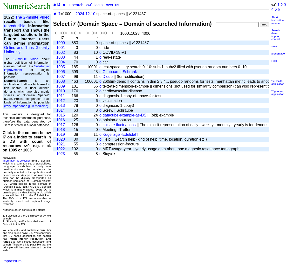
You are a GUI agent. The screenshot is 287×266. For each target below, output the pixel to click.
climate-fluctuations (119, 125)
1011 (60, 96)
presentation (278, 53)
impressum (12, 261)
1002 (60, 52)
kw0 (89, 5)
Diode (107, 77)
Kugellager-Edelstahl (120, 134)
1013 (60, 105)
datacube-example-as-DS (124, 115)
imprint (275, 36)
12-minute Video (25, 59)
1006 (60, 72)
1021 (60, 144)
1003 (60, 57)
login (99, 5)
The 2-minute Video (32, 17)
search (77, 5)
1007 (60, 77)
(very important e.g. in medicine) (26, 106)
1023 (60, 154)
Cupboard (110, 72)
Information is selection (17, 160)
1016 (60, 120)
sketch (275, 46)
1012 (60, 101)
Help (274, 60)
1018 (60, 130)
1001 (60, 48)
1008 (60, 81)
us (117, 5)
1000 (60, 43)
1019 (60, 134)
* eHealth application (277, 82)
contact (275, 39)
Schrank (130, 72)
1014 (60, 110)
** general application (277, 92)
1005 (60, 67)
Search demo (275, 32)
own (109, 5)
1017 (60, 125)
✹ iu (66, 5)
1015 (60, 115)
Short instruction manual (277, 20)
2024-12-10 (85, 14)
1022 (60, 149)
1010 (60, 91)
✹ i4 (56, 5)
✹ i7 (57, 14)
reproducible (14, 26)
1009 (60, 86)
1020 (60, 139)
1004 (60, 62)
